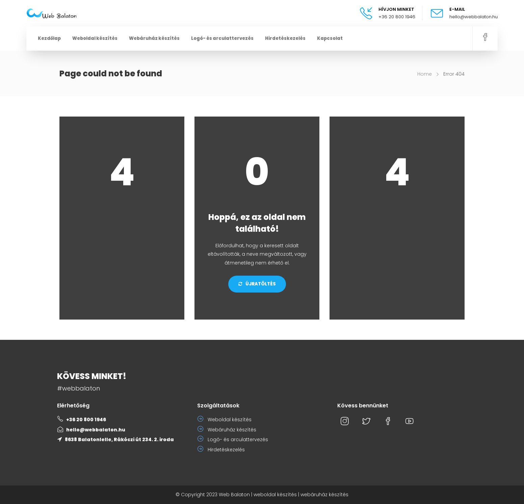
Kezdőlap (49, 38)
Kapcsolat (330, 38)
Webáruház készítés (154, 38)
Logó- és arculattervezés (222, 38)
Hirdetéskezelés (285, 38)
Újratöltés (257, 284)
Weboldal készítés (94, 38)
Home (424, 74)
